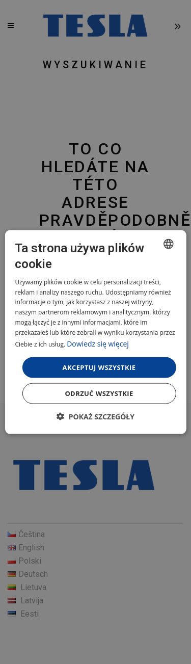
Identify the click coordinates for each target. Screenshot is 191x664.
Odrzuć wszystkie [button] (99, 393)
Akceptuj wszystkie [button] (99, 366)
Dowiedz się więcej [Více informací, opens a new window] (98, 343)
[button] (95, 416)
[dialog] (95, 332)
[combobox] (168, 243)
